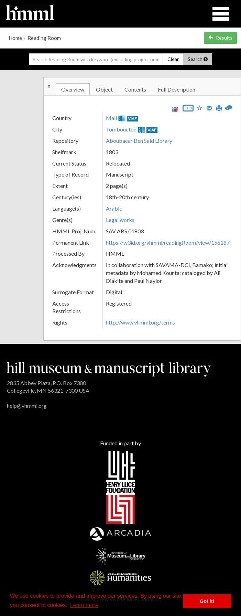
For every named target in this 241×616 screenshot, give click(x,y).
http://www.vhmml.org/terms (140, 322)
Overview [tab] (72, 89)
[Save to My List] (199, 108)
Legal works (120, 219)
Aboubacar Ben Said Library (139, 140)
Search (198, 59)
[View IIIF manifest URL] (175, 109)
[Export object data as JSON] (188, 109)
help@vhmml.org (27, 405)
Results (220, 38)
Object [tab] (104, 89)
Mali (111, 118)
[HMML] (108, 368)
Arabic (114, 208)
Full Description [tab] (176, 89)
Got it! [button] (207, 601)
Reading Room (44, 38)
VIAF (132, 118)
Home (15, 38)
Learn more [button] (84, 605)
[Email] (209, 107)
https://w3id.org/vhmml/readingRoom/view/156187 (168, 242)
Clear (173, 59)
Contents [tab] (135, 89)
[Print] (219, 107)
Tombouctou (121, 129)
